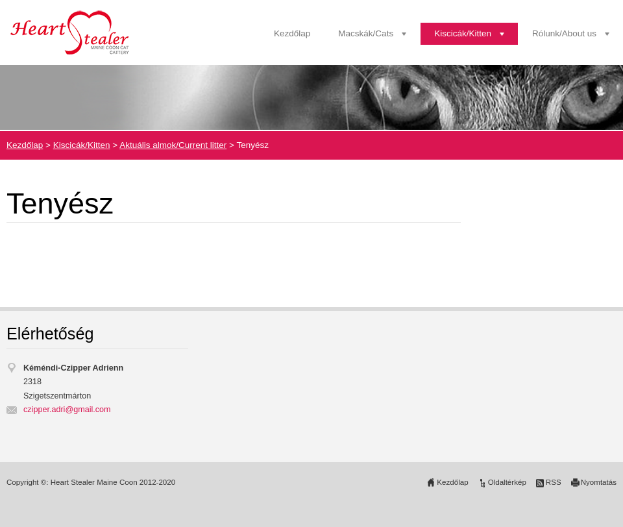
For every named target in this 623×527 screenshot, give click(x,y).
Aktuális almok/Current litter (172, 145)
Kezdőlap (292, 33)
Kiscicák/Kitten (462, 33)
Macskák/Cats (365, 33)
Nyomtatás (599, 482)
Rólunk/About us (564, 33)
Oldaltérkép (507, 482)
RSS (553, 482)
